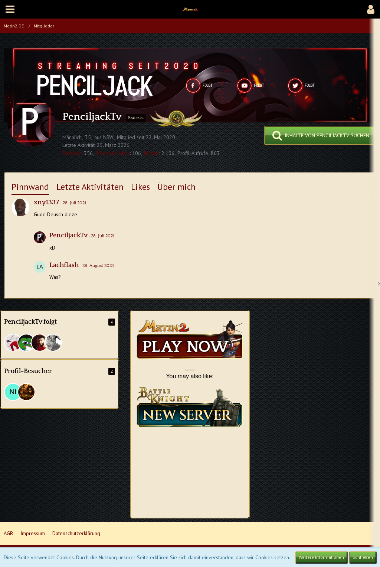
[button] (10, 9)
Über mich (176, 186)
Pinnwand (30, 186)
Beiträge (71, 153)
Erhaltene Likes (113, 153)
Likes (140, 186)
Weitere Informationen (321, 557)
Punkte (151, 153)
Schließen (363, 557)
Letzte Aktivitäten (90, 186)
